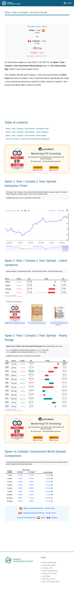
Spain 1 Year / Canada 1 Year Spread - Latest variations (27, 132)
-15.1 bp (48, 475)
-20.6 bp (48, 481)
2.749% (20, 485)
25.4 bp (48, 501)
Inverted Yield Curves (49, 573)
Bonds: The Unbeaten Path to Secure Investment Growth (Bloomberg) (37, 323)
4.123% (20, 501)
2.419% (20, 475)
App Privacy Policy (48, 579)
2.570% (31, 475)
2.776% (31, 478)
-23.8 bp (48, 485)
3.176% (31, 491)
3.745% (31, 498)
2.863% (20, 488)
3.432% (31, 494)
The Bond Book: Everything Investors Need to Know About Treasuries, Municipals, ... (59, 324)
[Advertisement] (37, 19)
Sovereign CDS (47, 568)
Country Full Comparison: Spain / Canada (37, 517)
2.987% (31, 485)
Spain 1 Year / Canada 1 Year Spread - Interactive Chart (27, 129)
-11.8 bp (48, 491)
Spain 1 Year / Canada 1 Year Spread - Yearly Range (26, 135)
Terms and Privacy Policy (50, 581)
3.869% (31, 501)
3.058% (20, 491)
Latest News (46, 576)
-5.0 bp (48, 494)
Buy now (37, 167)
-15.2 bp (48, 478)
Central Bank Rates (48, 565)
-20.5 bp (48, 488)
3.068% (31, 488)
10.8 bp (48, 498)
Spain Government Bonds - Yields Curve (39, 508)
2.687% (20, 481)
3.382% (20, 494)
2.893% (31, 481)
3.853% (20, 498)
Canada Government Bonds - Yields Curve (39, 513)
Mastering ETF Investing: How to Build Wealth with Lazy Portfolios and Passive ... (15, 324)
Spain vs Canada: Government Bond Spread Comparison (28, 139)
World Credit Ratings (49, 562)
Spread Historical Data (49, 571)
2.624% (20, 478)
